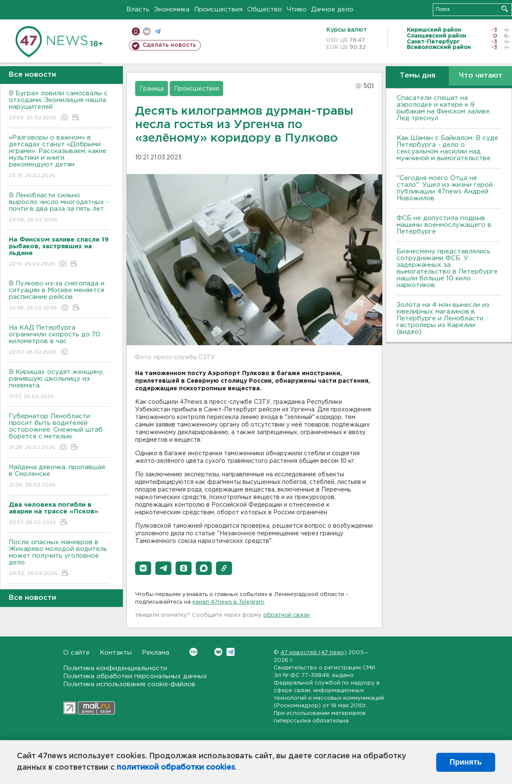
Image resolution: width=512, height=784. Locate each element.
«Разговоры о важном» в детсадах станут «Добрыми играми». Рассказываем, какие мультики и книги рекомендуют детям (59, 157)
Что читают (480, 75)
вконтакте (147, 31)
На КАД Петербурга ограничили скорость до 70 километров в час (59, 340)
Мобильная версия (136, 31)
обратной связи (286, 615)
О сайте (76, 652)
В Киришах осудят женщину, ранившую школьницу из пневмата (59, 384)
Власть (137, 9)
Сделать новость (169, 45)
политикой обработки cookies (176, 767)
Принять (466, 762)
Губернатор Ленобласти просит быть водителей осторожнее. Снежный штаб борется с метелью (59, 432)
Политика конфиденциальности (115, 668)
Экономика (171, 9)
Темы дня (417, 75)
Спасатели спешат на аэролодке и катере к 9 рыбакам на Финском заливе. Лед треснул (444, 108)
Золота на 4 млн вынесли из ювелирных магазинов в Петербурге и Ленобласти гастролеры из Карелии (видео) (443, 318)
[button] (143, 568)
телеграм (158, 31)
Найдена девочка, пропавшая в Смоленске (59, 476)
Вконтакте (193, 652)
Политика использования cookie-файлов (129, 684)
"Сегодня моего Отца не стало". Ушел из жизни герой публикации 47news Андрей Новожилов (445, 188)
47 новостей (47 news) (313, 652)
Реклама (155, 652)
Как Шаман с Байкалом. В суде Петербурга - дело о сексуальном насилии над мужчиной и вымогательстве (447, 148)
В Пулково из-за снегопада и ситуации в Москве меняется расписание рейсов (59, 296)
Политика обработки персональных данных (135, 676)
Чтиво (297, 9)
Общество (264, 9)
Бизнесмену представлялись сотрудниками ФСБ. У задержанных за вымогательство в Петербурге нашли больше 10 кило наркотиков (447, 268)
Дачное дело (332, 9)
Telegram (231, 652)
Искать (504, 8)
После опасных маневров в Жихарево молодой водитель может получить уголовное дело (59, 558)
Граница (151, 88)
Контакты (116, 652)
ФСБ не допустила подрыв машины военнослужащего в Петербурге (444, 224)
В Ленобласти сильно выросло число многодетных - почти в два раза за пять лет (59, 208)
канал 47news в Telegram (228, 602)
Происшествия (218, 9)
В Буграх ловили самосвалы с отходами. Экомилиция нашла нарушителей (59, 106)
